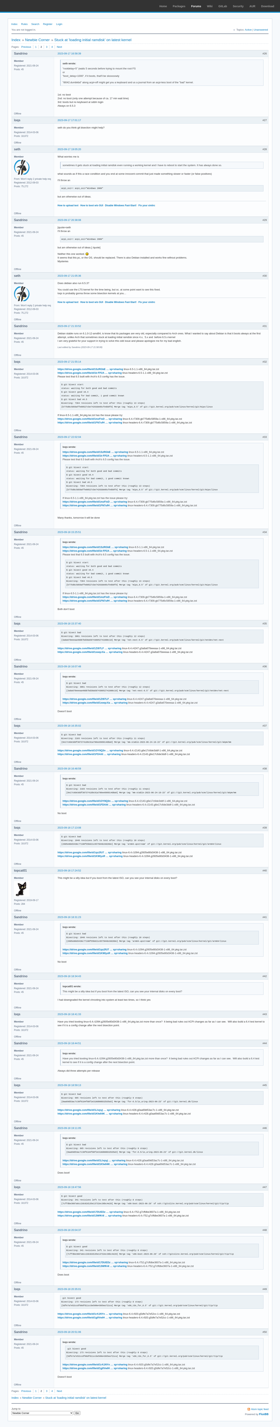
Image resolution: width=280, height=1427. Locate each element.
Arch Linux (21, 6)
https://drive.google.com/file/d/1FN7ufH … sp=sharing (90, 422)
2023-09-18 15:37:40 (69, 623)
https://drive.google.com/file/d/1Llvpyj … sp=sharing (89, 1109)
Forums (196, 6)
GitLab (222, 6)
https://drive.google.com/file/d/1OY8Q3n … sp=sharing (90, 750)
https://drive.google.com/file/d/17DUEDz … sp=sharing (90, 1211)
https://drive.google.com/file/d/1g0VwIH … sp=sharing (90, 1317)
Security (238, 6)
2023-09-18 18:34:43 (69, 976)
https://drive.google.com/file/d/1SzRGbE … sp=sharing (90, 369)
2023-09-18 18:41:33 (69, 1014)
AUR (252, 6)
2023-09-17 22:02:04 (69, 437)
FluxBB (264, 1414)
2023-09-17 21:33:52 (69, 326)
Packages (179, 6)
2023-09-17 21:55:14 (69, 361)
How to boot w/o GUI (91, 205)
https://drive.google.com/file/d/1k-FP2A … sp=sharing (90, 372)
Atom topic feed (260, 1409)
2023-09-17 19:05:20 (69, 149)
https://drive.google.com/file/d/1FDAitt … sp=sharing (89, 754)
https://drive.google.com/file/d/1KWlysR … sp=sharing (90, 856)
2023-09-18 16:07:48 (69, 666)
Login (59, 24)
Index (14, 24)
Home (163, 6)
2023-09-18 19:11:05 (69, 1128)
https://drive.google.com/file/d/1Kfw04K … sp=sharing (90, 1113)
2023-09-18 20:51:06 (69, 1332)
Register (47, 24)
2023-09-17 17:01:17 (69, 120)
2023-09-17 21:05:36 (69, 275)
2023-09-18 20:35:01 (69, 1289)
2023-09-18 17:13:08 (69, 827)
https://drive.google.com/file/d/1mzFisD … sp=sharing (90, 418)
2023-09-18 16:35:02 (69, 725)
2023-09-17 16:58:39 (69, 53)
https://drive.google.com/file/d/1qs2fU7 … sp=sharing (90, 852)
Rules (24, 24)
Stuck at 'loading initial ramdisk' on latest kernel (92, 40)
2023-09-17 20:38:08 (69, 220)
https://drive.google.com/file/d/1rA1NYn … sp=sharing (90, 1313)
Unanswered (261, 29)
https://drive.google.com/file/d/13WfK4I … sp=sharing (90, 1215)
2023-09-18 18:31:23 (69, 917)
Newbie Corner (37, 40)
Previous (26, 46)
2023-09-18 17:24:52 (69, 870)
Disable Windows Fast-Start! (120, 205)
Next (59, 46)
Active (248, 29)
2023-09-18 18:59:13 (69, 1085)
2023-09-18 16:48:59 (69, 768)
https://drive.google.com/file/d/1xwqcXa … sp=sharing (90, 652)
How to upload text (68, 205)
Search (35, 24)
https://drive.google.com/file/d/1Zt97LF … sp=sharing (89, 648)
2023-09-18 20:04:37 (69, 1230)
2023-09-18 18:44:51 (69, 1043)
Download (267, 6)
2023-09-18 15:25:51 (69, 532)
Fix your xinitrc (146, 205)
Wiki (210, 6)
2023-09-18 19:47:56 (69, 1187)
